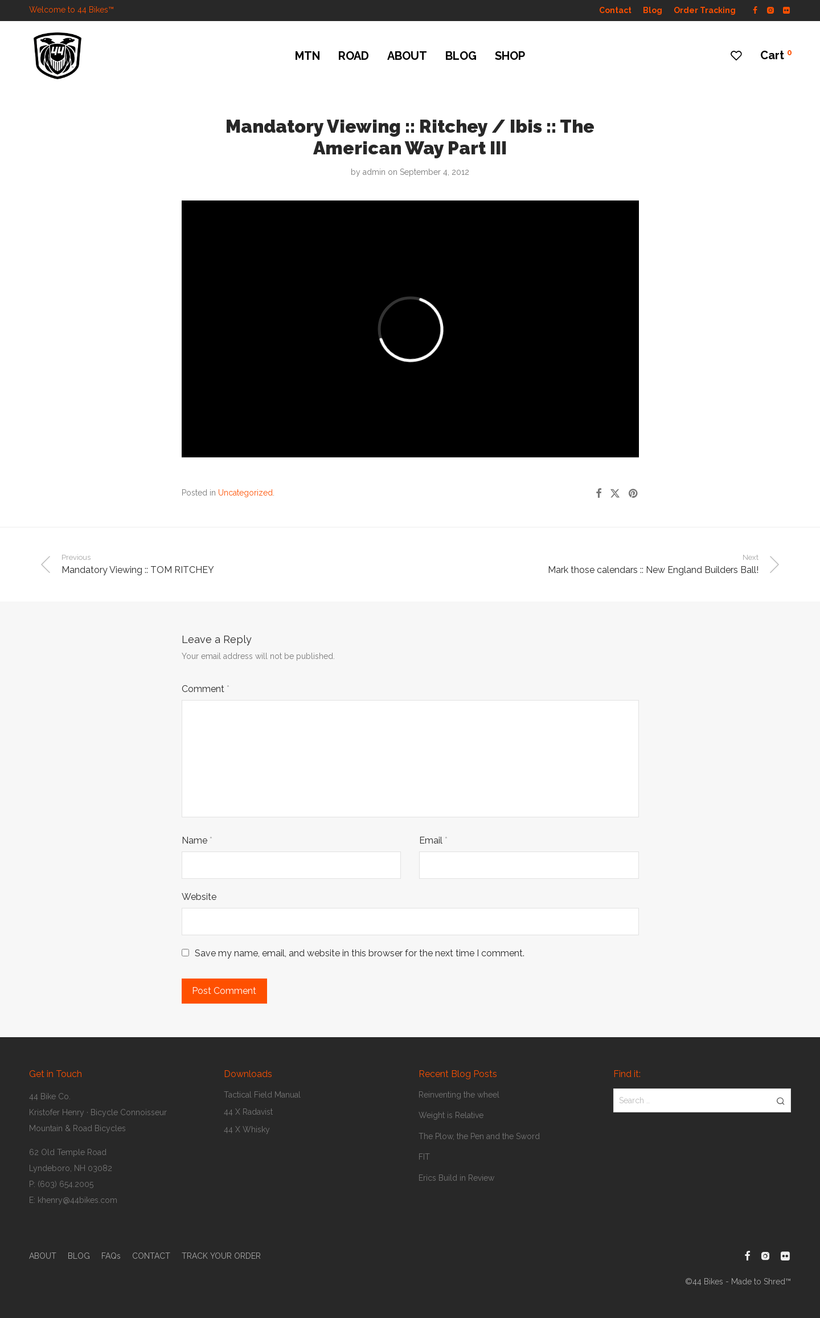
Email (433, 840)
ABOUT (407, 56)
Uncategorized (245, 492)
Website (199, 896)
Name (197, 840)
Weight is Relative (451, 1115)
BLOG (461, 56)
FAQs (111, 1255)
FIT (424, 1156)
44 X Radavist (248, 1111)
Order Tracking (705, 10)
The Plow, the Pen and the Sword (479, 1136)
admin (374, 172)
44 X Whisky (247, 1129)
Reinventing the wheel (459, 1094)
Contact (615, 10)
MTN (307, 56)
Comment (205, 688)
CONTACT (151, 1255)
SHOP (510, 56)
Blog (652, 10)
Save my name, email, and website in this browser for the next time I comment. (359, 953)
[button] (780, 1100)
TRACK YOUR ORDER (221, 1255)
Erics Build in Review (456, 1177)
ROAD (353, 56)
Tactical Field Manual (262, 1094)
